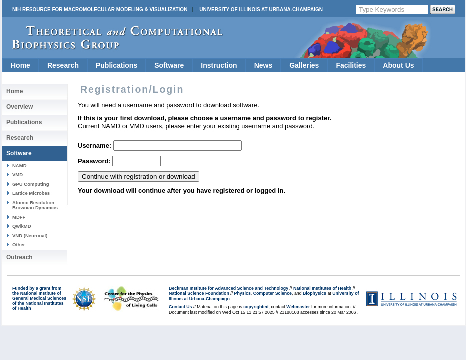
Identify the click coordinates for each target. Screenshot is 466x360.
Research (63, 66)
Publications (116, 66)
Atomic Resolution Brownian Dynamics (35, 205)
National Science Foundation (199, 293)
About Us (398, 66)
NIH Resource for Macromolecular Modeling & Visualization (99, 9)
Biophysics (314, 293)
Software (169, 66)
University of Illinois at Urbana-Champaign (261, 9)
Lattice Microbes (31, 193)
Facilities (351, 66)
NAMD (19, 165)
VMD (17, 175)
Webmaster (298, 307)
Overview (19, 107)
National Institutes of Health (322, 288)
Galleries (304, 66)
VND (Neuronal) (29, 235)
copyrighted (255, 307)
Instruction (219, 66)
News (263, 66)
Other (18, 245)
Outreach (19, 257)
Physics (242, 293)
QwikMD (21, 226)
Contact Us (180, 307)
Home (20, 66)
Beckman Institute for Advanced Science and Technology (228, 288)
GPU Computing (30, 184)
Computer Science (272, 293)
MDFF (18, 217)
